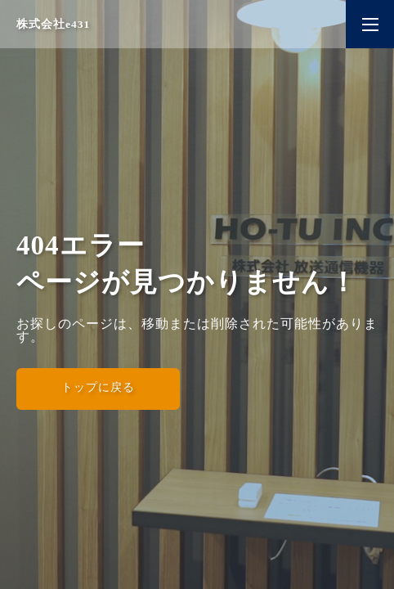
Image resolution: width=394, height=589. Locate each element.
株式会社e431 (53, 24)
